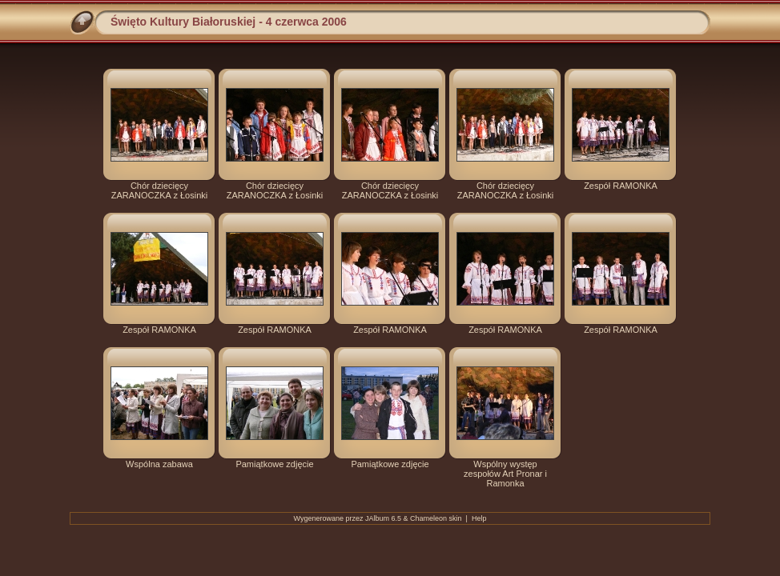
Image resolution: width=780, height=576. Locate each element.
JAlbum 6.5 (383, 518)
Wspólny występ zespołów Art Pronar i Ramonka (505, 473)
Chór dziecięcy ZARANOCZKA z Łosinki (159, 190)
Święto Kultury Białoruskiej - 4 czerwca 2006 (229, 21)
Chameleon (428, 518)
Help (479, 518)
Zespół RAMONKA (620, 185)
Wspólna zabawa (159, 464)
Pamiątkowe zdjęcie (274, 464)
